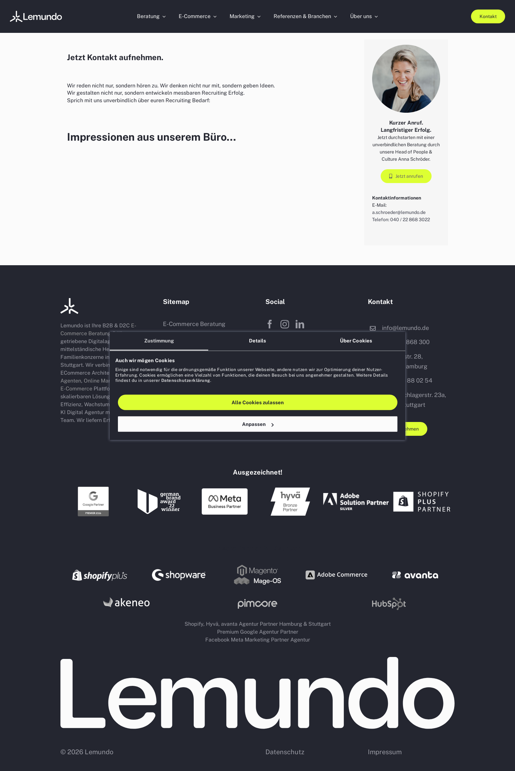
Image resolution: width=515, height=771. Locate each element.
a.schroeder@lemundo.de (399, 212)
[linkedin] (300, 324)
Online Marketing (105, 381)
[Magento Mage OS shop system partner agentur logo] (257, 566)
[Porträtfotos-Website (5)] (36, 13)
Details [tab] (257, 340)
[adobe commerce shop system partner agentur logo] (336, 565)
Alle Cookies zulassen (258, 402)
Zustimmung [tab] (159, 340)
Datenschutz (284, 752)
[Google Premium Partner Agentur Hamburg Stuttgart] (93, 488)
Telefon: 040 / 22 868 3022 (401, 219)
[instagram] (284, 324)
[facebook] (269, 324)
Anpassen (258, 424)
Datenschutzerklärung (185, 380)
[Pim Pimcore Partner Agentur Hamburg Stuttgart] (257, 601)
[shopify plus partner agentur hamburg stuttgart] (422, 490)
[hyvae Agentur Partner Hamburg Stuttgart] (290, 490)
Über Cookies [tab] (356, 340)
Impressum (385, 752)
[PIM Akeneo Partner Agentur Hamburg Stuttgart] (126, 596)
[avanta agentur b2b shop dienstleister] (415, 574)
